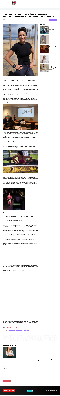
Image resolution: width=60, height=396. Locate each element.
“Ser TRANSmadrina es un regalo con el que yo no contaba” (37, 359)
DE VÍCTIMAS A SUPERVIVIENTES (23, 359)
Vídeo (8, 6)
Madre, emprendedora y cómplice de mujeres (52, 68)
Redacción (8, 19)
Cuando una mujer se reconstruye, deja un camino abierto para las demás (52, 48)
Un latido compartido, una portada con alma (9, 359)
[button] (53, 6)
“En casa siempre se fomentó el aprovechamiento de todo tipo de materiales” (50, 360)
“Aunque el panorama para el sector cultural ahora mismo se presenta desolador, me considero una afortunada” (15, 339)
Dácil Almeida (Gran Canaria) (11, 327)
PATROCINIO (51, 29)
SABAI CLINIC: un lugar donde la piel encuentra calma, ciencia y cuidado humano (52, 39)
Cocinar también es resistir (53, 58)
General (22, 19)
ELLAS (19, 19)
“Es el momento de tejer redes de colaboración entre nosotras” (44, 338)
